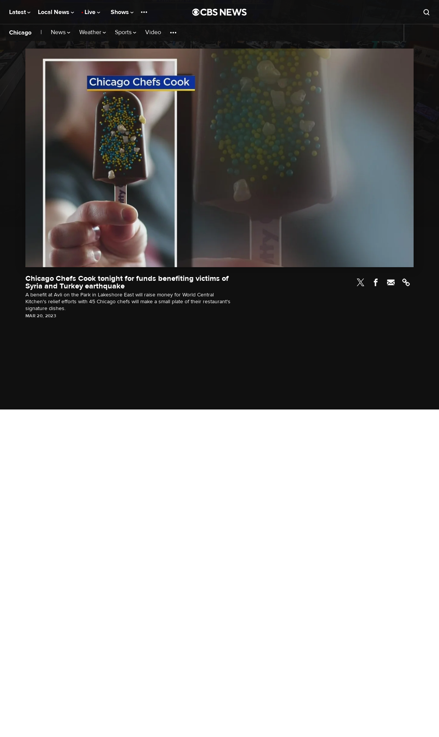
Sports (125, 32)
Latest (19, 12)
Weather (92, 32)
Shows (122, 12)
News (60, 32)
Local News (56, 12)
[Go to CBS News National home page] (219, 12)
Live (92, 12)
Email (391, 282)
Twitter (360, 282)
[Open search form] (426, 12)
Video (153, 32)
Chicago (20, 32)
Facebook (375, 282)
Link (406, 282)
